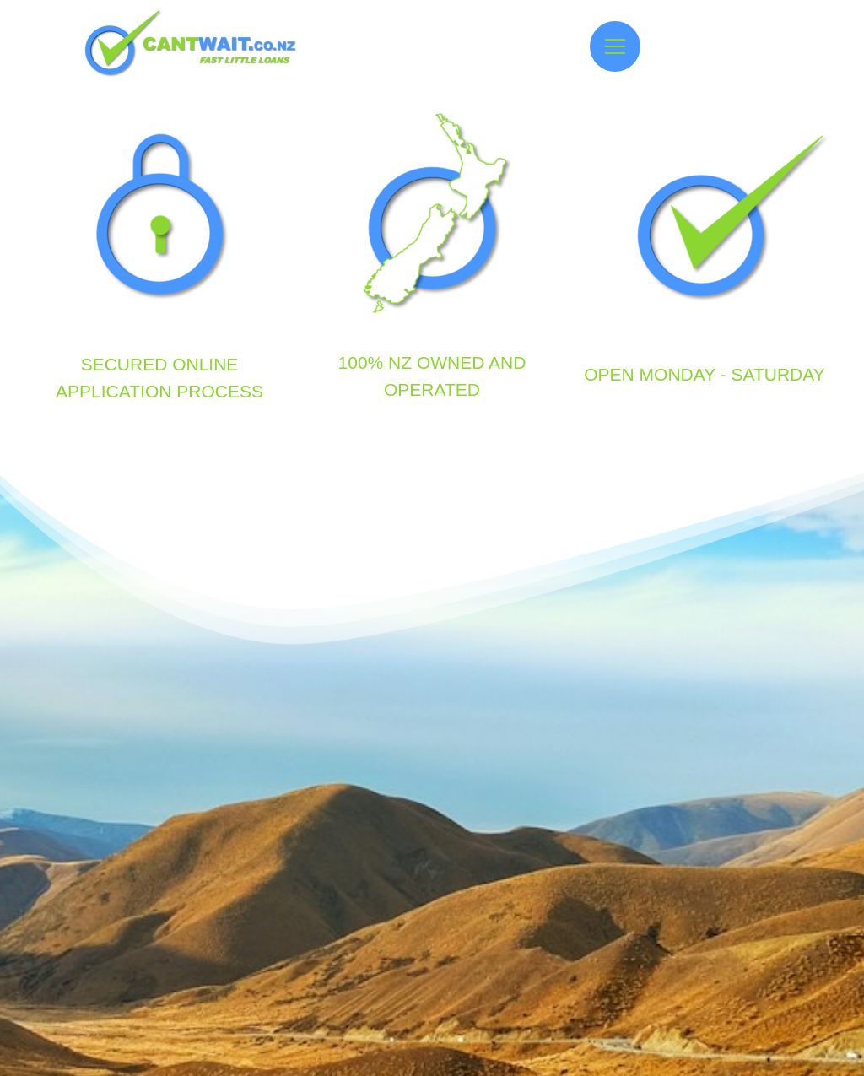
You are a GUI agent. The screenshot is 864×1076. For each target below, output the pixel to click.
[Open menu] (615, 46)
